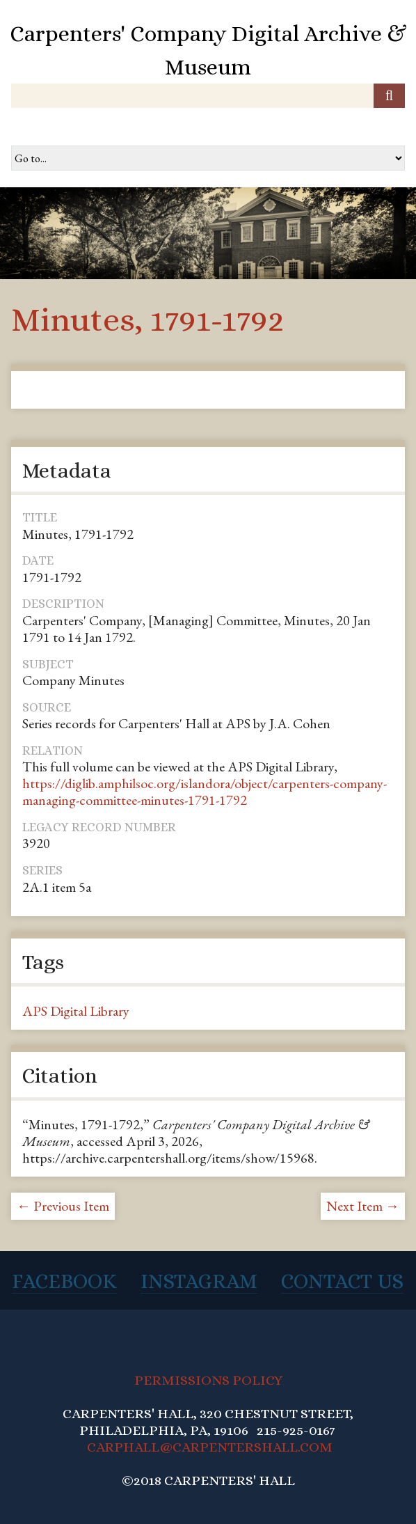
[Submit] (389, 96)
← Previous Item (63, 1206)
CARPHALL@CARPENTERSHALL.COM (210, 1447)
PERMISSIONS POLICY (208, 1380)
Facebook (64, 1281)
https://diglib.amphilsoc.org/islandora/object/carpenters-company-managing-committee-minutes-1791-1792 (204, 791)
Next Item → (362, 1206)
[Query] (208, 96)
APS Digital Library (75, 1011)
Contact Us (342, 1281)
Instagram (199, 1281)
